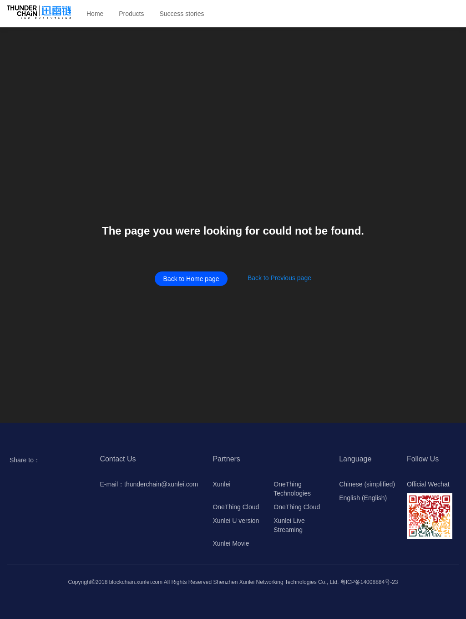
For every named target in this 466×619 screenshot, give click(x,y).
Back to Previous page (279, 277)
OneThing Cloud (236, 507)
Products (131, 13)
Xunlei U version (236, 520)
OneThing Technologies (292, 489)
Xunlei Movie (231, 543)
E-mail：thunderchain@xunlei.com (149, 484)
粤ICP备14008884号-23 (369, 582)
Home (94, 13)
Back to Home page (191, 278)
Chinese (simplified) (367, 484)
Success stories (181, 13)
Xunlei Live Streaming (289, 525)
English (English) (363, 497)
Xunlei (221, 484)
